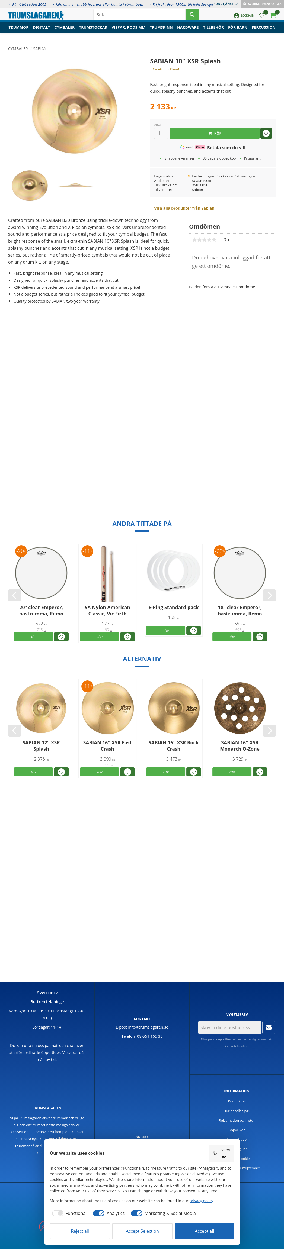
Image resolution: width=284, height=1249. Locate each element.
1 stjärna (194, 239)
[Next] (269, 595)
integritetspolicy (236, 1046)
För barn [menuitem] (237, 31)
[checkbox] (68, 1213)
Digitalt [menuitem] (41, 31)
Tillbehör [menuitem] (213, 31)
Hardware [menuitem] (188, 31)
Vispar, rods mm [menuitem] (129, 31)
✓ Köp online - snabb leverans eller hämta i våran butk (97, 4)
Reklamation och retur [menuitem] (237, 1120)
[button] (262, 17)
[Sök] (192, 16)
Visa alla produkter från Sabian (184, 208)
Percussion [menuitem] (263, 31)
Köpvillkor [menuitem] (237, 1129)
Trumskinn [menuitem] (161, 31)
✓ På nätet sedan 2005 (27, 4)
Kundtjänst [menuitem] (223, 4)
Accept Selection (142, 1231)
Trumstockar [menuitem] (93, 31)
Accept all (204, 1231)
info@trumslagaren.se (148, 1027)
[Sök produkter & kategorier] (139, 16)
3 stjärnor (204, 239)
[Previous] (14, 595)
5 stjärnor (214, 239)
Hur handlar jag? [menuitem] (237, 1110)
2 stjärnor (199, 239)
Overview (221, 1153)
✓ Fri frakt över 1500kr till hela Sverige (180, 4)
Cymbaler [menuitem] (65, 31)
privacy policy (201, 1200)
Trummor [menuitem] (19, 31)
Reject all (80, 1231)
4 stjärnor (209, 239)
